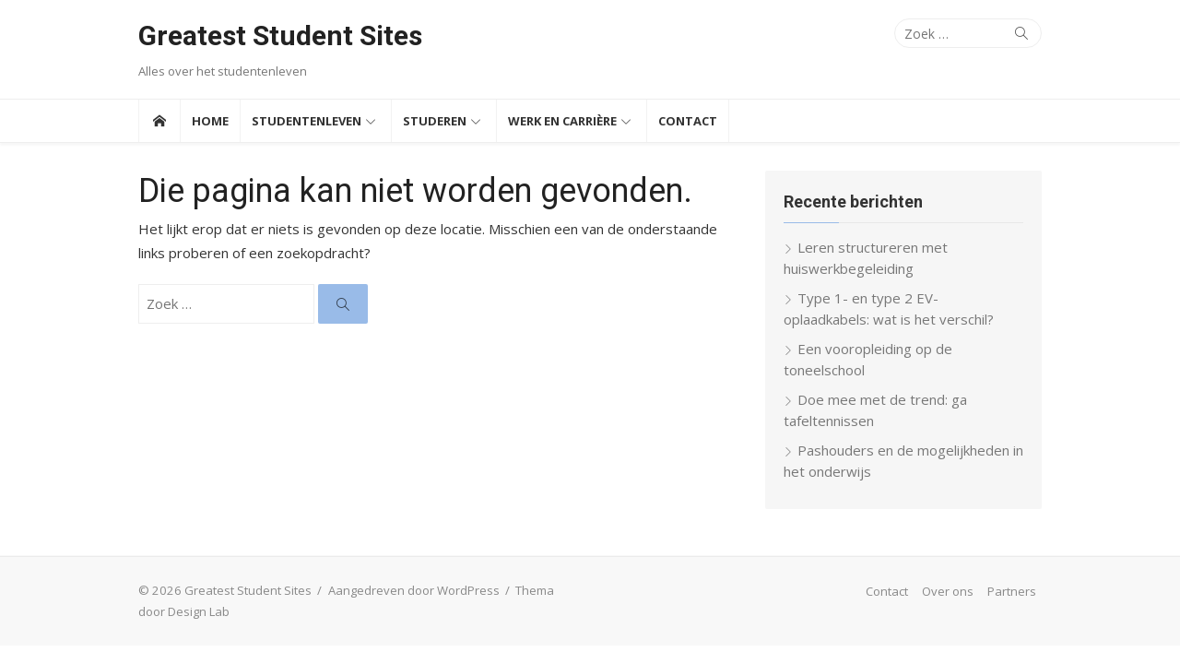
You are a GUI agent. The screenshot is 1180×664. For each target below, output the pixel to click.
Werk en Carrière (562, 121)
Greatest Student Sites (280, 35)
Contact (687, 121)
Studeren (434, 121)
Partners (1011, 591)
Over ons (948, 591)
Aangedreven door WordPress (414, 590)
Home (210, 121)
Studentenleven (306, 121)
